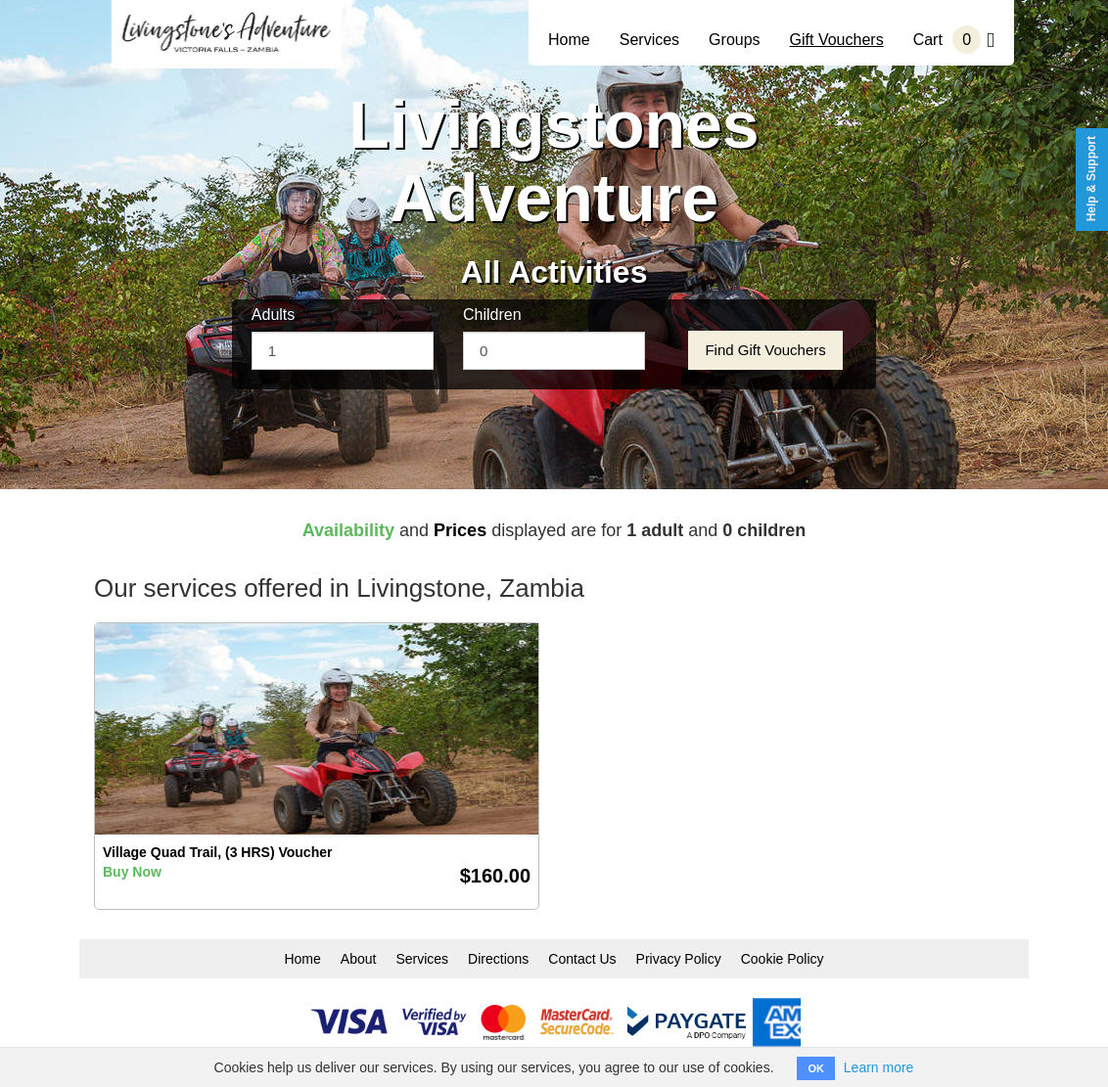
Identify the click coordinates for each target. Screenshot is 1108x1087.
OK (816, 1068)
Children (492, 314)
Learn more (879, 1067)
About (359, 959)
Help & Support (1091, 178)
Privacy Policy (678, 959)
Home (569, 39)
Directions (498, 959)
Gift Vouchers (837, 39)
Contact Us (582, 959)
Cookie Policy (782, 959)
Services (649, 39)
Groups (734, 39)
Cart (953, 39)
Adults (273, 314)
